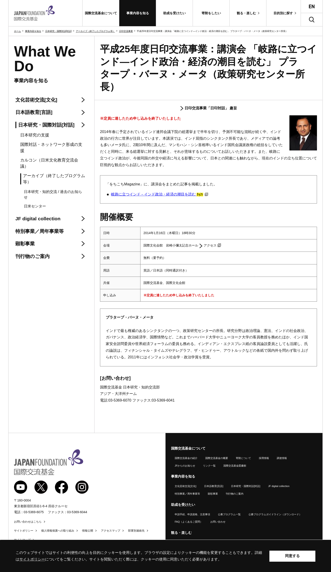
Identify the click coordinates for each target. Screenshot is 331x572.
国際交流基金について (188, 448)
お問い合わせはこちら (28, 521)
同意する (292, 556)
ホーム (17, 31)
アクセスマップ (110, 530)
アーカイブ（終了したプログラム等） (95, 31)
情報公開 (87, 530)
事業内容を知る (33, 31)
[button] (101, 13)
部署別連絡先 (136, 530)
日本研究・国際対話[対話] (58, 31)
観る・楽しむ (181, 533)
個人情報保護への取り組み (57, 530)
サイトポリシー (23, 530)
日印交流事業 (126, 31)
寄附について (243, 458)
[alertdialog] (165, 556)
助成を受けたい (183, 505)
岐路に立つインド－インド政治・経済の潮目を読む (159, 194)
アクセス (212, 245)
